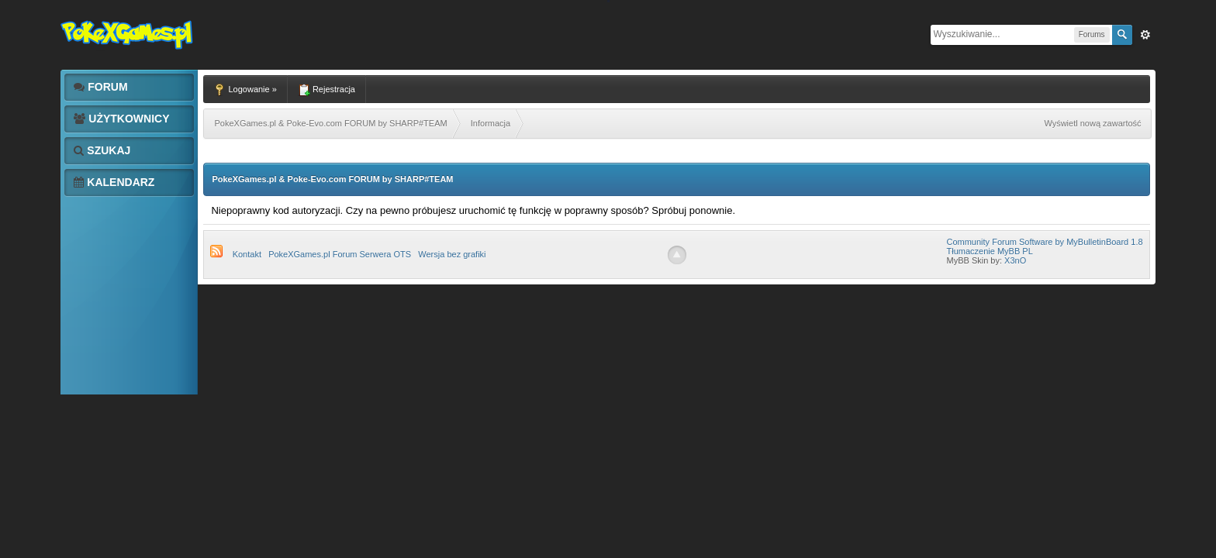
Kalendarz (114, 182)
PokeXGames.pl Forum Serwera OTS (339, 254)
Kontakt (247, 254)
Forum (100, 87)
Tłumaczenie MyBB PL (989, 251)
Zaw (1145, 35)
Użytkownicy (121, 118)
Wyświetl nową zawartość (1092, 123)
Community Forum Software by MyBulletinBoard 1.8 (1044, 241)
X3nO (1015, 260)
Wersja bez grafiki (451, 254)
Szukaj (102, 150)
